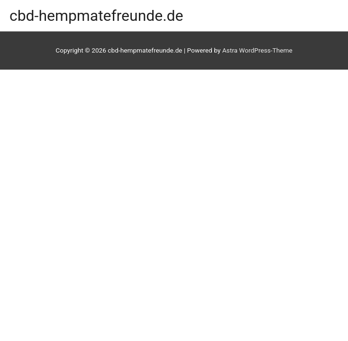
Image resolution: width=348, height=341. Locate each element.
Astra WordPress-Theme (257, 50)
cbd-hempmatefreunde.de (96, 16)
